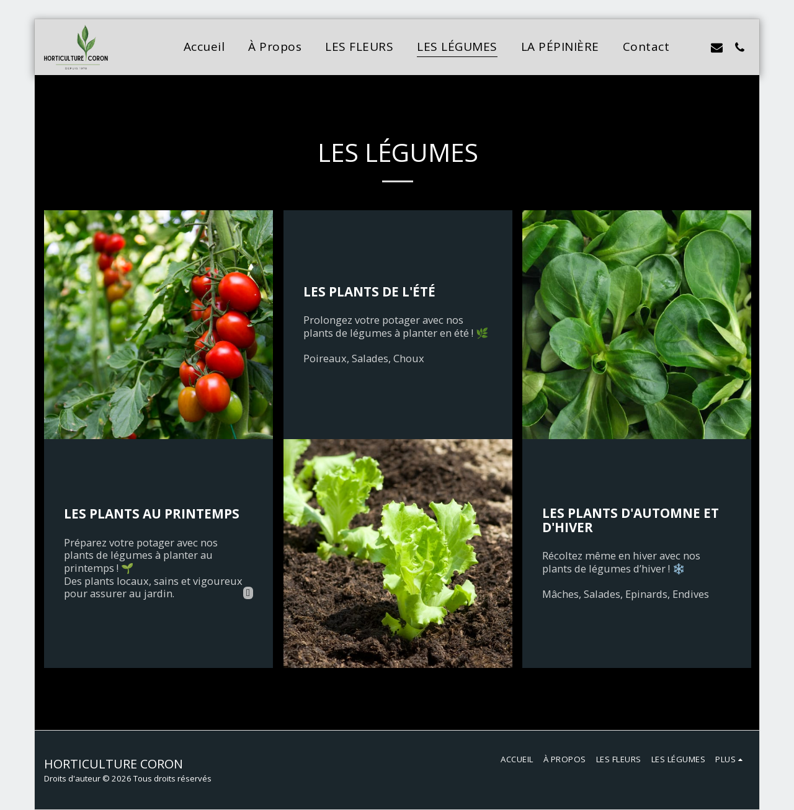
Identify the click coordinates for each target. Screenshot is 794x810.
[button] (694, 47)
